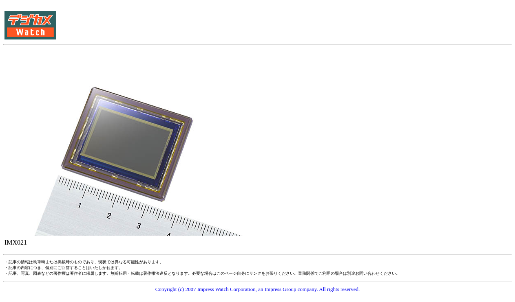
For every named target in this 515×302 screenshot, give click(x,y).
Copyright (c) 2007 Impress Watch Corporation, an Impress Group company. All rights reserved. (257, 289)
